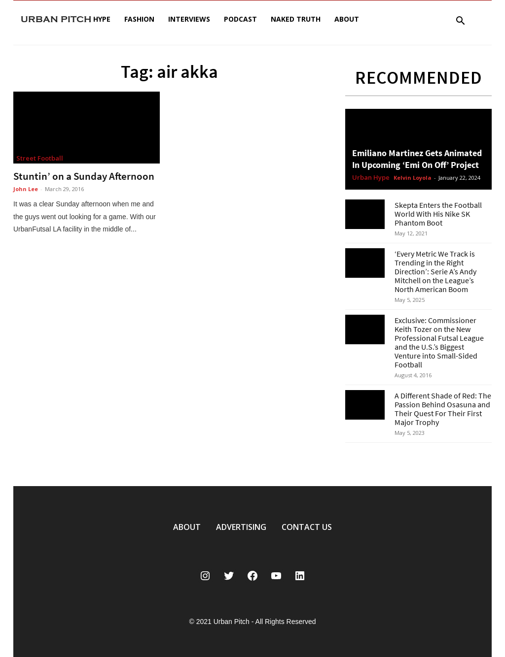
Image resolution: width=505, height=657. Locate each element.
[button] (460, 22)
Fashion (139, 19)
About (346, 19)
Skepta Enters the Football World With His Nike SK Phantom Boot (438, 214)
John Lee (25, 189)
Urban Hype (371, 178)
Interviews (189, 19)
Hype (101, 19)
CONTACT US (307, 527)
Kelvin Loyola (413, 177)
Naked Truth (296, 19)
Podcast (240, 19)
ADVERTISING (241, 527)
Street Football (39, 158)
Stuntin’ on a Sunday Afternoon (83, 176)
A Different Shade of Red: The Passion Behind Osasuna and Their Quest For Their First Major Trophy (443, 409)
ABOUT (187, 527)
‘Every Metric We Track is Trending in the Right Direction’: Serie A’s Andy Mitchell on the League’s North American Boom (435, 271)
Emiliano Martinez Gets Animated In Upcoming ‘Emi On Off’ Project (417, 158)
